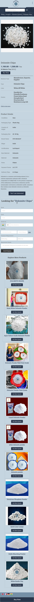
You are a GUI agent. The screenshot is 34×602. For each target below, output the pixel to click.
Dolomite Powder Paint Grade (17, 390)
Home (2, 14)
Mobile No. (3, 221)
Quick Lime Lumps (17, 527)
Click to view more (5, 106)
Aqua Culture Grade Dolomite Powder (17, 336)
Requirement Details (6, 242)
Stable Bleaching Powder (17, 554)
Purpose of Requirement (7, 235)
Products (8, 14)
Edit (29, 232)
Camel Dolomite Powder (17, 417)
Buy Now (6, 73)
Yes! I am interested (17, 193)
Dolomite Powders (17, 14)
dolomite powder (17, 472)
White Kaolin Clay (17, 581)
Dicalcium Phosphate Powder (17, 499)
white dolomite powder (17, 445)
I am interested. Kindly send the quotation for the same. (17, 246)
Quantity (3, 229)
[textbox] (22, 232)
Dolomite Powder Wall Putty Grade (17, 363)
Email (2, 214)
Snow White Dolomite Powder (17, 308)
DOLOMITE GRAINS (17, 281)
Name (2, 207)
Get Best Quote (17, 284)
